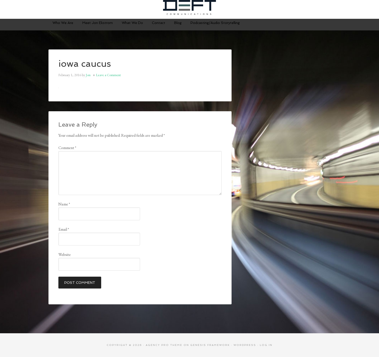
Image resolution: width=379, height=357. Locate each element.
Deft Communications (189, 7)
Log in (266, 345)
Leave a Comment (108, 75)
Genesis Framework (210, 345)
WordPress (245, 345)
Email (63, 229)
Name (64, 204)
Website (64, 254)
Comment (67, 147)
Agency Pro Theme (164, 345)
